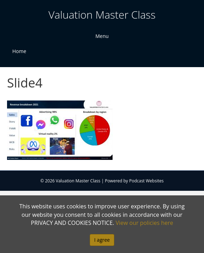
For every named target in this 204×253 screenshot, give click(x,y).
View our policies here (144, 223)
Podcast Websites (146, 181)
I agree (102, 239)
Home (19, 51)
